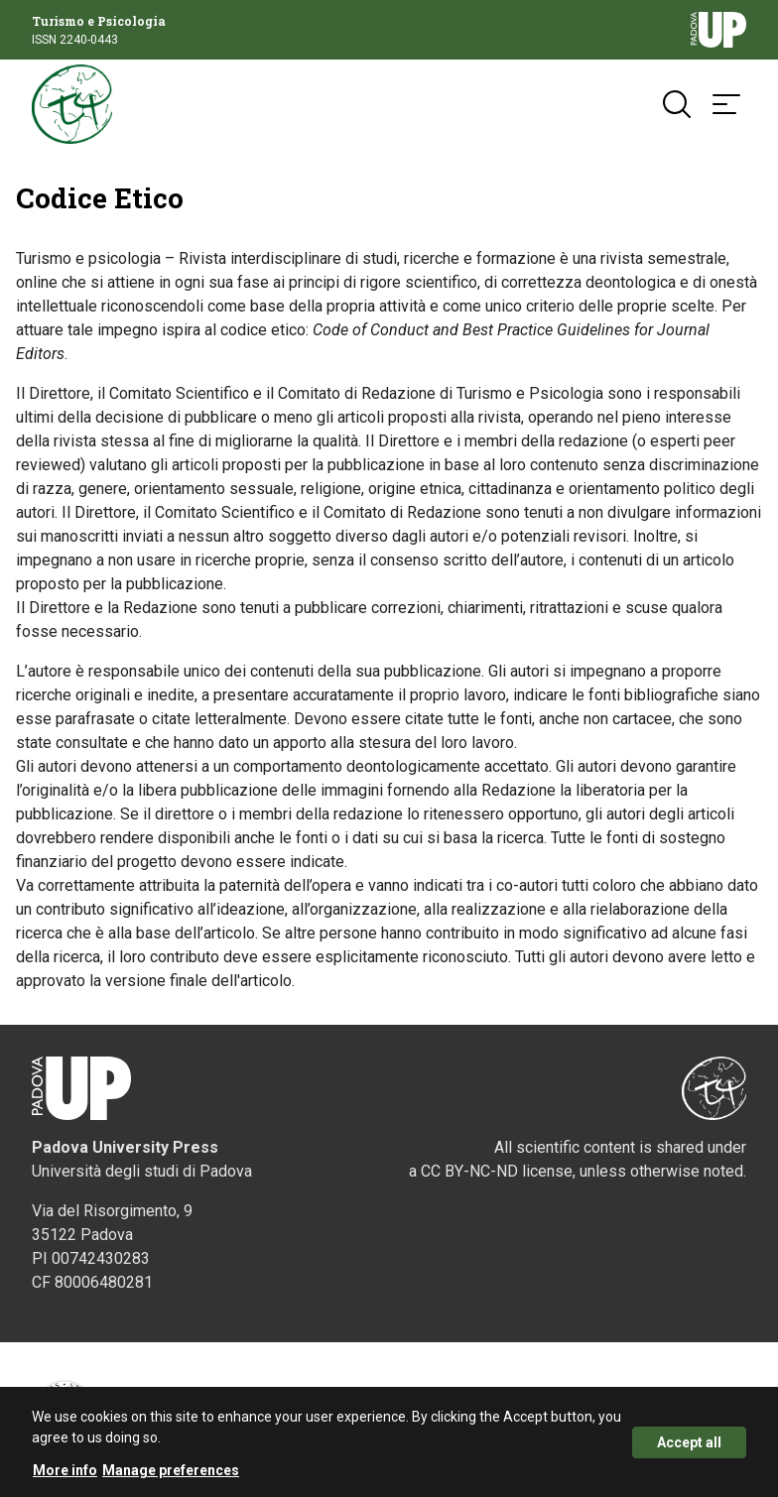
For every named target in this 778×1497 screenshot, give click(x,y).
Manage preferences (170, 1475)
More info (65, 1475)
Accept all (689, 1447)
